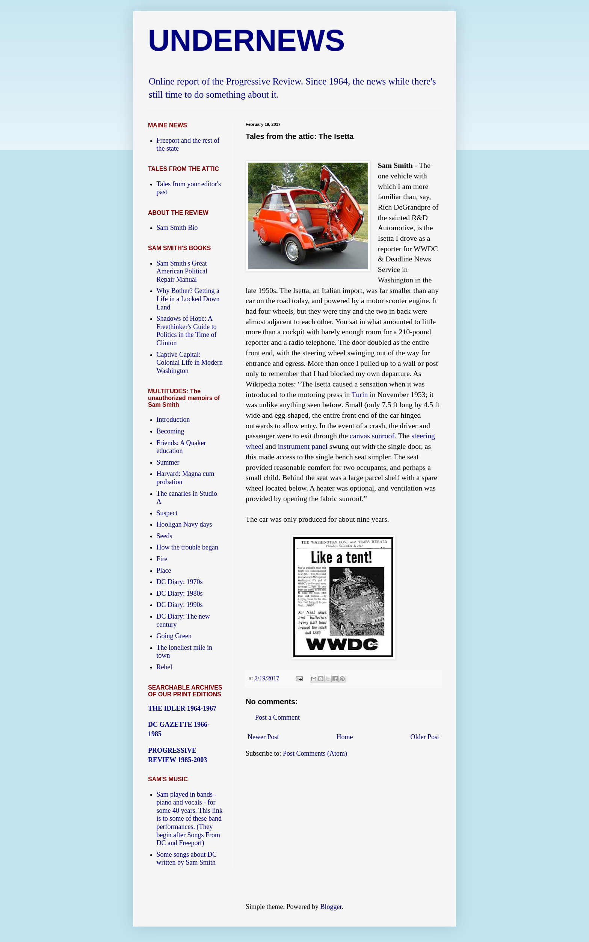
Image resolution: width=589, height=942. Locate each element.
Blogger (330, 906)
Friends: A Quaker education (181, 447)
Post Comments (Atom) (315, 753)
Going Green (174, 636)
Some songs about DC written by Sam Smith (187, 859)
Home (345, 737)
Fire (162, 559)
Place (164, 570)
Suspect (167, 513)
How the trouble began (187, 547)
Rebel (164, 667)
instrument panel (303, 446)
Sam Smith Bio (177, 227)
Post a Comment (277, 717)
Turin (360, 394)
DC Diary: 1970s (180, 582)
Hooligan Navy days (184, 524)
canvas (360, 436)
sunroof (383, 436)
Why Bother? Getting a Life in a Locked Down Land (188, 299)
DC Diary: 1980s (180, 593)
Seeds (164, 536)
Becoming (170, 431)
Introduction (173, 419)
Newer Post (263, 737)
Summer (168, 462)
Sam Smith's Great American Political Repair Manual (182, 271)
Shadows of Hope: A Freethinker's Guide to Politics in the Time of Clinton (187, 331)
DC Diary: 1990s (180, 604)
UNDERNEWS (246, 40)
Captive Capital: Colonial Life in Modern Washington (190, 362)
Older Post (425, 737)
